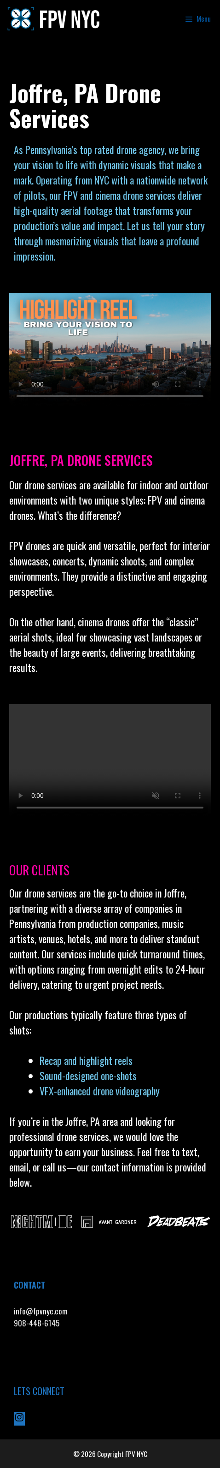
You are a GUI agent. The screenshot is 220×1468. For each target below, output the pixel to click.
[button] (18, 1221)
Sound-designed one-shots (88, 1075)
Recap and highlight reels (86, 1060)
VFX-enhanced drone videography (101, 1090)
